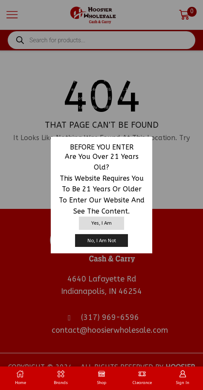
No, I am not (101, 240)
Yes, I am (101, 223)
